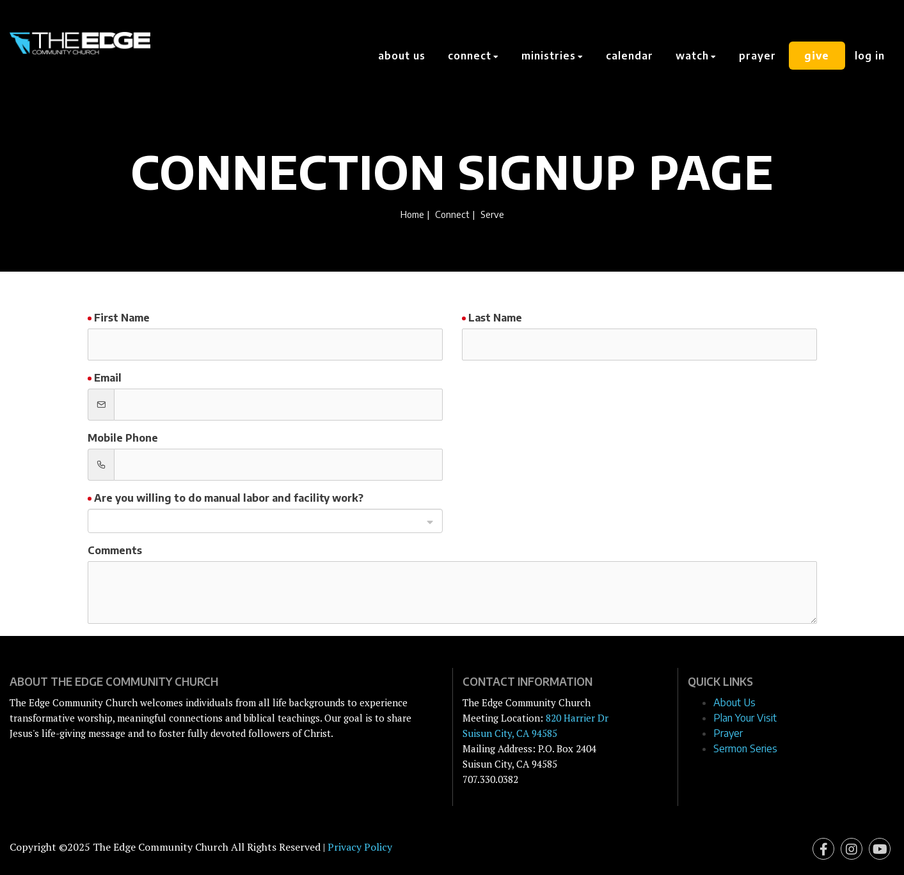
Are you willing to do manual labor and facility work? (228, 498)
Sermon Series (745, 748)
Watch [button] (696, 55)
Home (412, 214)
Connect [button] (474, 55)
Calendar (630, 55)
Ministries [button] (553, 55)
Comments (115, 550)
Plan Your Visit (745, 717)
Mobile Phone (123, 437)
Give (817, 55)
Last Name (495, 317)
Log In (870, 55)
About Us (402, 55)
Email (108, 377)
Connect (452, 214)
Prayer (758, 55)
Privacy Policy (360, 847)
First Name (122, 317)
